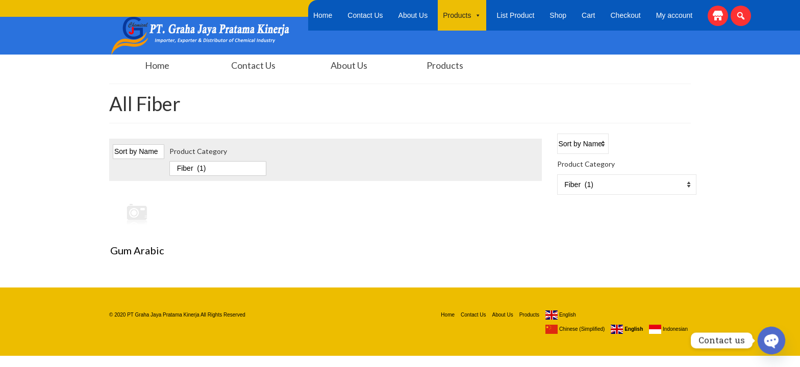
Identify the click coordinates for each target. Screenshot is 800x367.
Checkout (626, 15)
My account (674, 15)
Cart (588, 15)
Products (462, 15)
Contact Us (365, 15)
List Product (515, 15)
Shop (557, 15)
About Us (413, 15)
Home (322, 15)
